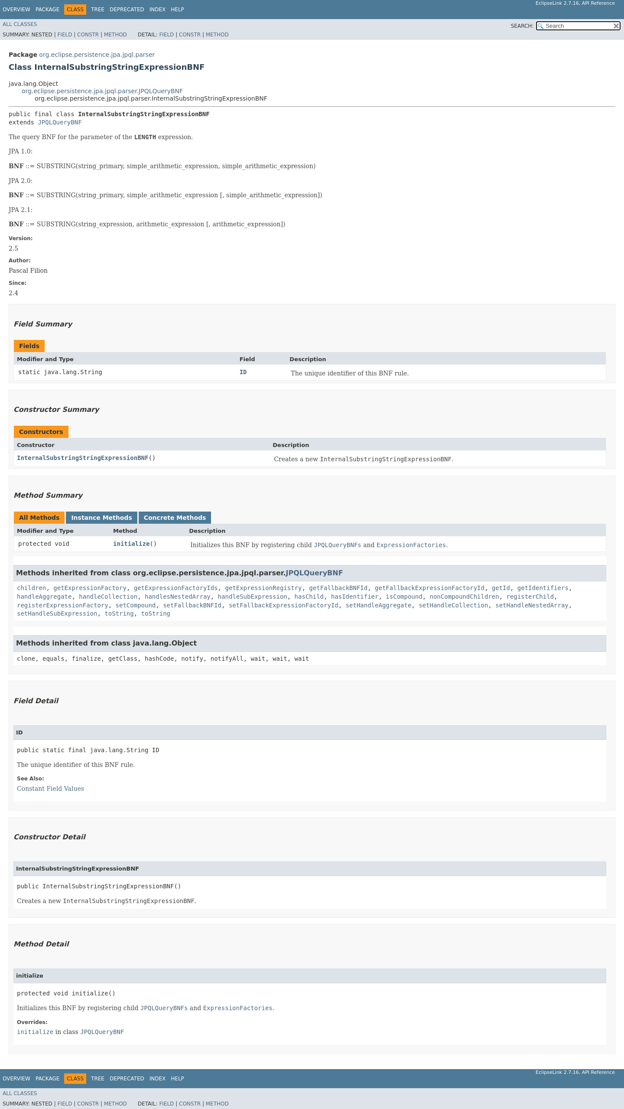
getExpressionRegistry (263, 587)
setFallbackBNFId (192, 605)
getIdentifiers (543, 587)
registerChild (530, 596)
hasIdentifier (355, 596)
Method (115, 35)
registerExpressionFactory (62, 605)
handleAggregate (44, 596)
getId (501, 587)
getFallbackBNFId (338, 587)
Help (177, 10)
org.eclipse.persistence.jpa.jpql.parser (97, 54)
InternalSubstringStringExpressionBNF (82, 457)
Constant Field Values (50, 788)
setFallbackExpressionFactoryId (283, 605)
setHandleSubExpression (57, 613)
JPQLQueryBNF (59, 122)
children (31, 587)
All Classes (20, 24)
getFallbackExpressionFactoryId (429, 587)
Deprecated (127, 10)
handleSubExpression (252, 596)
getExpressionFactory (90, 587)
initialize (131, 543)
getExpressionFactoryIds (176, 587)
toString (118, 613)
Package (47, 10)
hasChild (309, 596)
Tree (97, 10)
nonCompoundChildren (464, 596)
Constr (88, 35)
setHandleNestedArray (532, 605)
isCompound (404, 596)
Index (158, 10)
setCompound (136, 605)
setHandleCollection (453, 605)
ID (243, 372)
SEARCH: (522, 26)
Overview (16, 10)
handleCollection (108, 596)
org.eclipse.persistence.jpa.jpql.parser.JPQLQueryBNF (102, 91)
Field (64, 35)
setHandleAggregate (379, 605)
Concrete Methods (175, 517)
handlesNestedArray (178, 596)
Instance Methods (101, 517)
